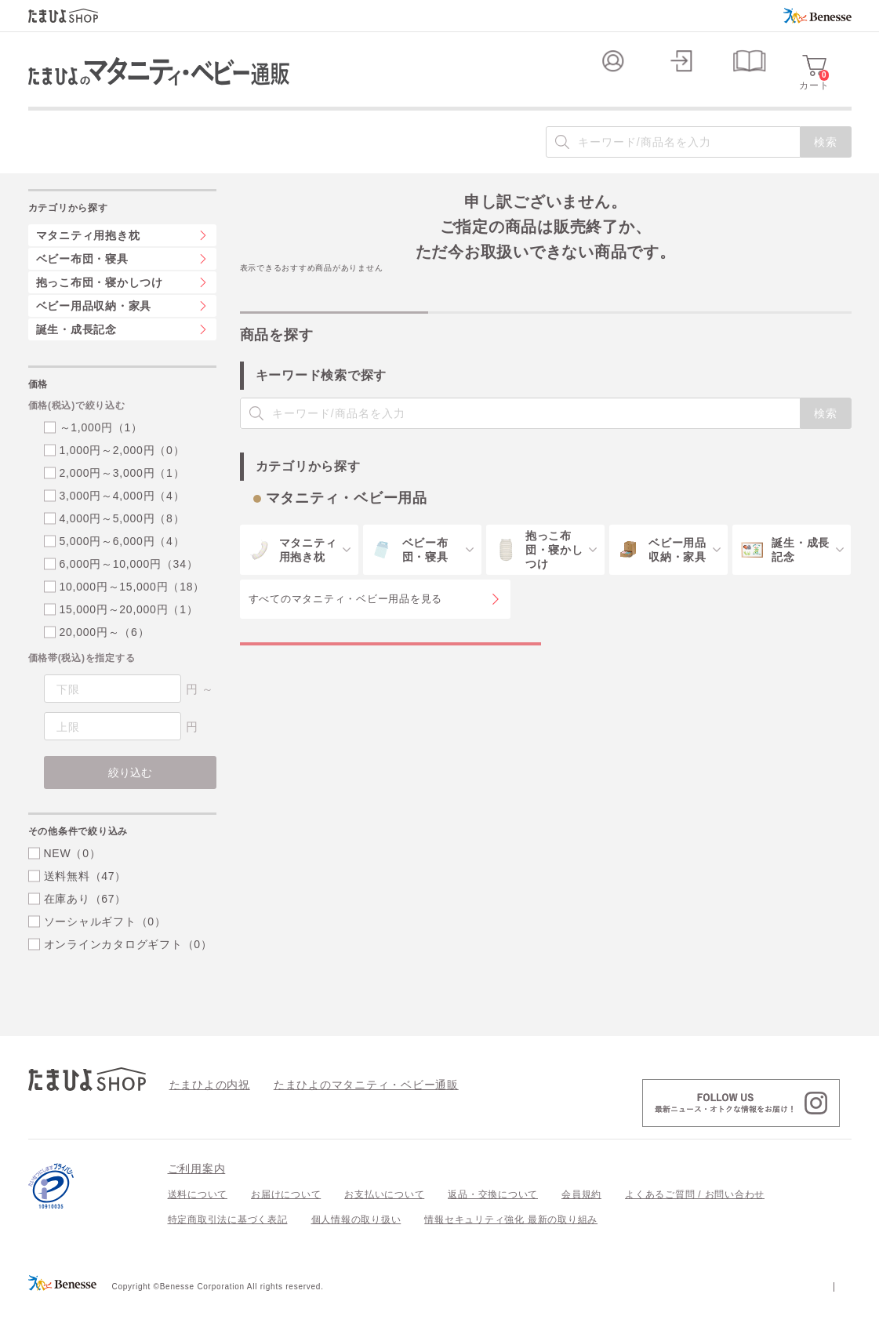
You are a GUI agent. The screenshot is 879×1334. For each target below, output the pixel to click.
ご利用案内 (197, 1200)
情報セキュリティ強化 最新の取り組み (511, 1250)
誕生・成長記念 (76, 360)
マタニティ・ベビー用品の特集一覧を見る (389, 691)
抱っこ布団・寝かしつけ (99, 313)
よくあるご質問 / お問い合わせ (695, 1225)
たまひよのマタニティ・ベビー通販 (343, 1115)
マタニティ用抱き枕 (88, 266)
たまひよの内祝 (204, 1115)
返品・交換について (493, 1225)
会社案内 (832, 1316)
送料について (198, 1225)
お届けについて (286, 1225)
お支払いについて (384, 1225)
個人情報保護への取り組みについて (700, 1316)
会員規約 (581, 1225)
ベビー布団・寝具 (82, 290)
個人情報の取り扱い (356, 1250)
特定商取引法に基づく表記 (228, 1250)
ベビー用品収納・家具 (94, 337)
